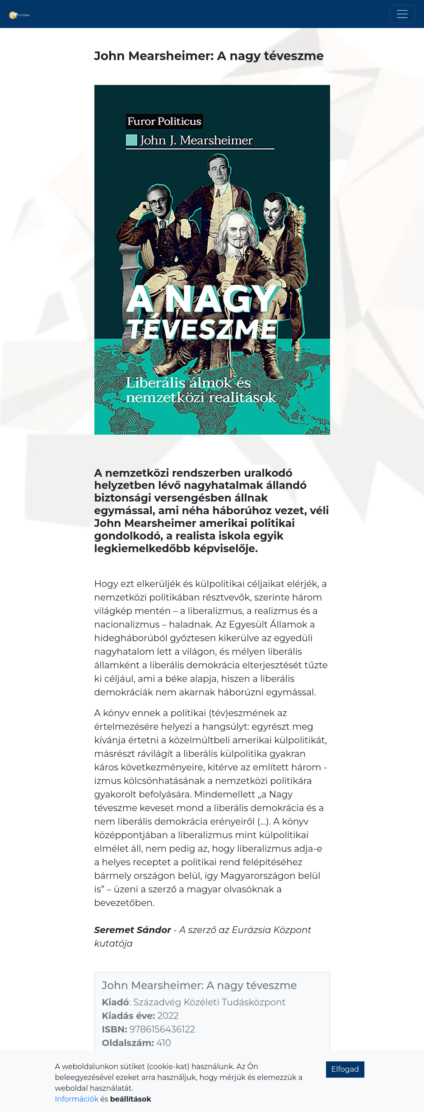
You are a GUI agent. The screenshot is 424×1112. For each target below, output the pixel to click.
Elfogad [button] (345, 1069)
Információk (76, 1099)
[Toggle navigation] (402, 14)
